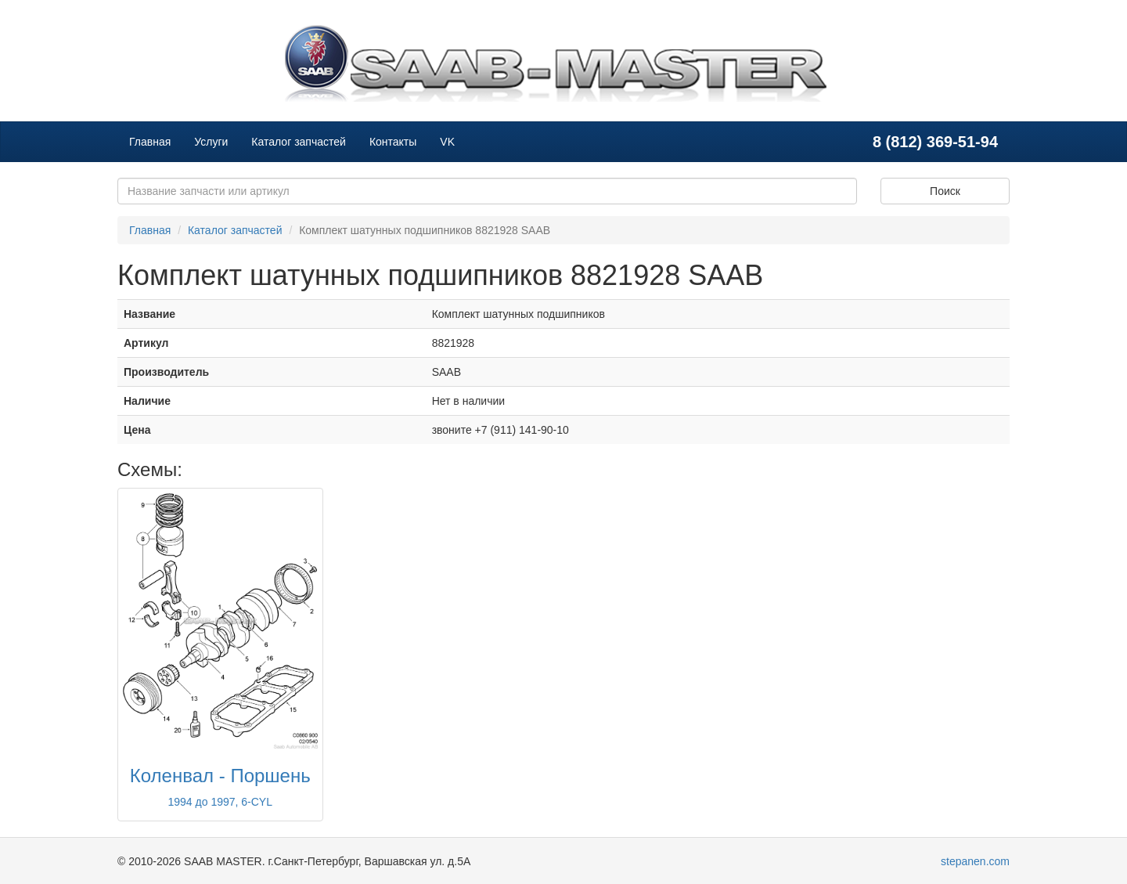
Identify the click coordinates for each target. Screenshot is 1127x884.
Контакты (392, 141)
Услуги (211, 141)
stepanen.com (975, 861)
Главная (150, 141)
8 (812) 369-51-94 (935, 141)
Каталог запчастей (298, 141)
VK (447, 141)
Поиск (945, 191)
